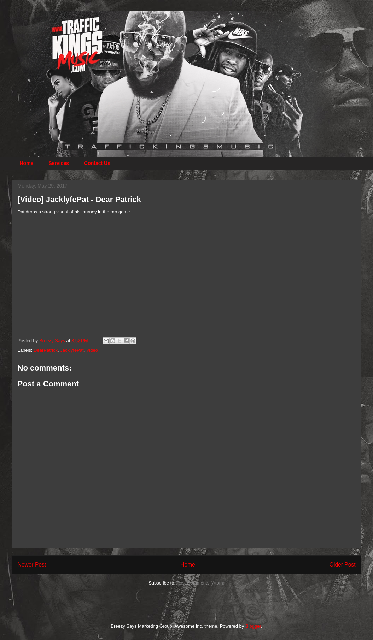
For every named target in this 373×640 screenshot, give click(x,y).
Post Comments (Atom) (201, 583)
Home (27, 163)
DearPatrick (46, 350)
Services (58, 163)
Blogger (253, 626)
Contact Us (97, 163)
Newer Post (32, 565)
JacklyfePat (71, 350)
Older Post (343, 565)
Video (92, 350)
